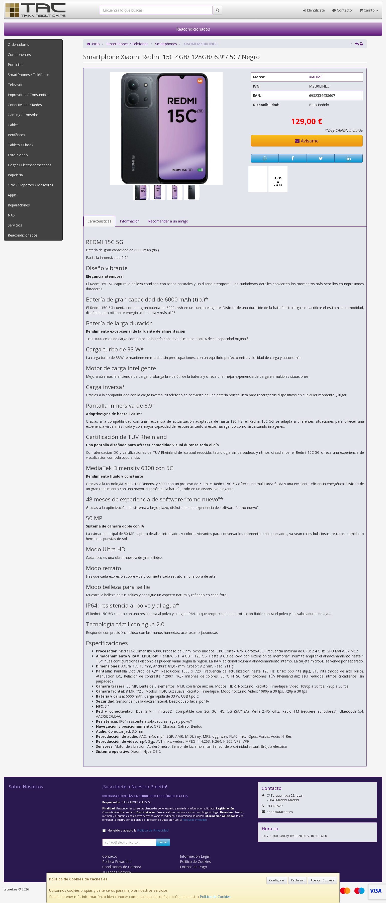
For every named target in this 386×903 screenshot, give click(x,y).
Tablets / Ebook (20, 144)
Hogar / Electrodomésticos (29, 165)
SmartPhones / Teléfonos (29, 74)
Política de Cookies (215, 896)
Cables (13, 124)
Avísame (307, 141)
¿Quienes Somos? (116, 872)
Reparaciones (19, 205)
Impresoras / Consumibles (29, 94)
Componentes (19, 54)
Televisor (15, 84)
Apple (12, 195)
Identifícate (314, 10)
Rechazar (297, 880)
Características (99, 221)
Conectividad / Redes (25, 104)
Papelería (15, 175)
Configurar (276, 880)
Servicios (15, 225)
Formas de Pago (193, 866)
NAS (11, 215)
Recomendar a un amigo (168, 221)
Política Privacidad (117, 861)
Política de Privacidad (194, 819)
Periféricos (16, 134)
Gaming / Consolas (23, 114)
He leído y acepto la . (138, 830)
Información (130, 221)
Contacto (342, 10)
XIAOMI (315, 76)
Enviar (163, 842)
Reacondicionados (193, 29)
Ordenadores (18, 44)
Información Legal (195, 856)
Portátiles (15, 64)
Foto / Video (18, 155)
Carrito (368, 10)
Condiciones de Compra (121, 866)
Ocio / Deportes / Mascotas (30, 185)
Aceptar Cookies (322, 880)
